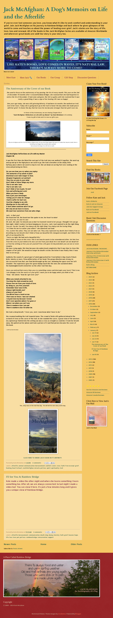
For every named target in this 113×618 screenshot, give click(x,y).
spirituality (55, 468)
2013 (90, 365)
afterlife (15, 466)
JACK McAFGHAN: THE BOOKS (96, 248)
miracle (37, 468)
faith (63, 466)
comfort (48, 466)
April (92, 321)
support (51, 537)
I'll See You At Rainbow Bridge (22, 476)
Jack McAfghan (28, 468)
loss (10, 537)
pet (18, 537)
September (94, 312)
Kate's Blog (90, 265)
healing (9, 468)
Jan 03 (94, 354)
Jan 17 (94, 342)
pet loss (43, 468)
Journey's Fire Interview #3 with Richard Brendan (97, 261)
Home (43, 544)
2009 (91, 374)
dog (46, 535)
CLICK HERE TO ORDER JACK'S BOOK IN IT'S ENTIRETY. (42, 458)
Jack (92, 192)
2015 (90, 359)
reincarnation (42, 537)
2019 (90, 295)
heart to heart (17, 468)
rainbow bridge (31, 537)
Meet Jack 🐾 (26, 77)
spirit (49, 468)
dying (51, 535)
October (93, 309)
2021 (90, 289)
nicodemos (62, 614)
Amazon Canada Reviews (95, 395)
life (7, 537)
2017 (90, 301)
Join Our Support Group (94, 207)
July (92, 315)
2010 (90, 371)
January (93, 330)
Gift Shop (68, 77)
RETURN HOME (91, 267)
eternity (56, 535)
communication (34, 535)
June (92, 318)
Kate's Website (91, 201)
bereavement (40, 466)
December (94, 306)
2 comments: (37, 463)
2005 (91, 380)
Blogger (78, 614)
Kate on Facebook (92, 209)
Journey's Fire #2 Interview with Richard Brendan (97, 256)
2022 (90, 286)
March (92, 324)
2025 (91, 277)
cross (58, 466)
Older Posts (76, 544)
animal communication (27, 466)
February (93, 327)
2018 (90, 298)
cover (54, 466)
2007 (90, 377)
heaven (71, 535)
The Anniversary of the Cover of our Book (28, 88)
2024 (91, 280)
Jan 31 (94, 333)
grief (77, 466)
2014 (90, 362)
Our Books (41, 77)
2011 (90, 368)
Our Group (55, 77)
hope (76, 535)
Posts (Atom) (17, 548)
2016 (90, 304)
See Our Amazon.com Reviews (96, 389)
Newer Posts (10, 544)
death (42, 535)
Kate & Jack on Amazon (94, 204)
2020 (91, 292)
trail (61, 468)
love (14, 537)
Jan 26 (94, 336)
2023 (90, 283)
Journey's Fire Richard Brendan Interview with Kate (97, 252)
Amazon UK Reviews (93, 392)
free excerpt (69, 466)
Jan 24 (94, 339)
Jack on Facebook (92, 212)
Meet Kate (11, 77)
